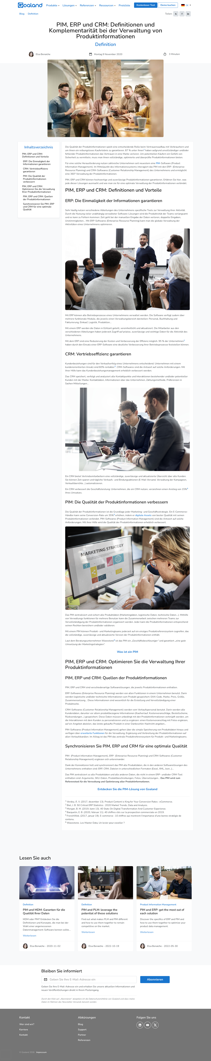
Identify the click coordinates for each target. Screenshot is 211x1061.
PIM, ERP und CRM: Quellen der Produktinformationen (38, 198)
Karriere (23, 1029)
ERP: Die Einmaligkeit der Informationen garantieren (37, 163)
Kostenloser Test (146, 5)
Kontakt (23, 1034)
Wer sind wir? (26, 1024)
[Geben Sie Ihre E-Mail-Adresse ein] (93, 979)
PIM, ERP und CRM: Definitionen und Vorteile (35, 155)
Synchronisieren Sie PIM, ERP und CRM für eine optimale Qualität (38, 206)
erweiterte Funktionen (92, 733)
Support (82, 1029)
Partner (82, 1034)
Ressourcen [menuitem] (106, 5)
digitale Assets (143, 515)
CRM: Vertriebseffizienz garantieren (35, 170)
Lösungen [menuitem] (69, 5)
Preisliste (124, 5)
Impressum (41, 1052)
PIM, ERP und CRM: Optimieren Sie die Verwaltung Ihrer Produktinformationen (38, 189)
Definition (33, 13)
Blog (21, 13)
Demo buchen (167, 5)
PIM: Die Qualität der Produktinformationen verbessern (34, 178)
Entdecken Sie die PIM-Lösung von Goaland (127, 789)
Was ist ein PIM (127, 652)
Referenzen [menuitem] (87, 5)
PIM (158, 163)
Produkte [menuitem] (51, 5)
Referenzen (84, 1040)
